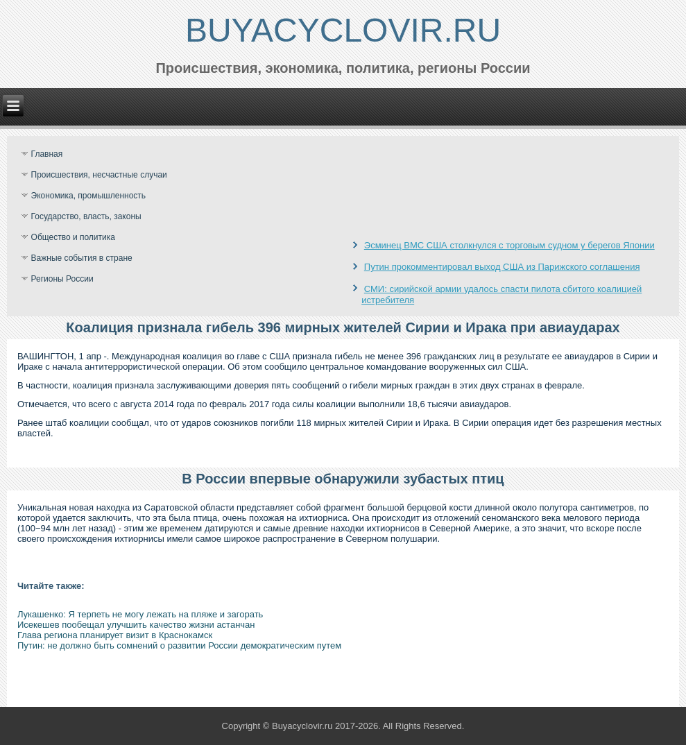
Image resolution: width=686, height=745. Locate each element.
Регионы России (62, 279)
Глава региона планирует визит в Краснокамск (114, 635)
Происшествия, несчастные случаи (99, 175)
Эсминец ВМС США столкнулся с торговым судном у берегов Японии (509, 245)
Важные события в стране (81, 258)
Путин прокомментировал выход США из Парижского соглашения (502, 267)
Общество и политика (73, 237)
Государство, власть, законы (86, 216)
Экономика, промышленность (88, 195)
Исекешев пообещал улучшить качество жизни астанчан (136, 624)
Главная (47, 154)
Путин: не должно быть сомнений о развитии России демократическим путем (179, 645)
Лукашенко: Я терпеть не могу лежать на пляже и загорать (140, 614)
